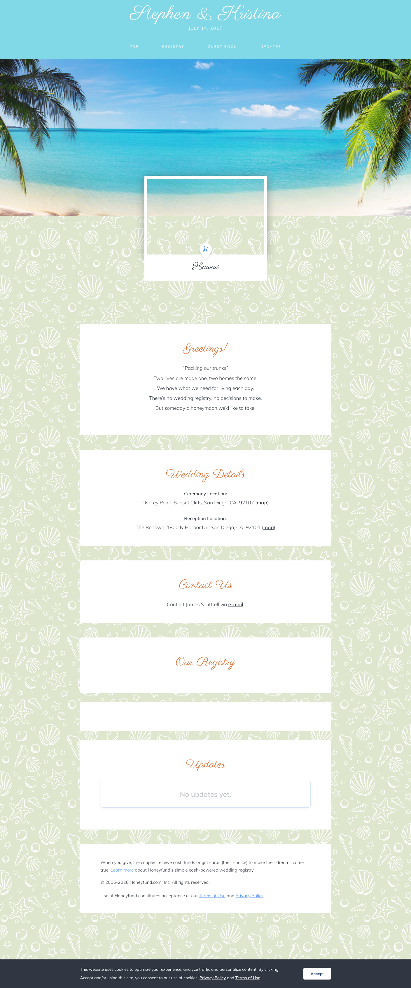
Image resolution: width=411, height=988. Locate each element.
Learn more (122, 870)
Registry (173, 46)
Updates (270, 46)
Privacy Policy (249, 895)
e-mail (235, 605)
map (262, 503)
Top (134, 46)
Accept (317, 974)
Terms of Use (212, 895)
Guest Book (222, 46)
